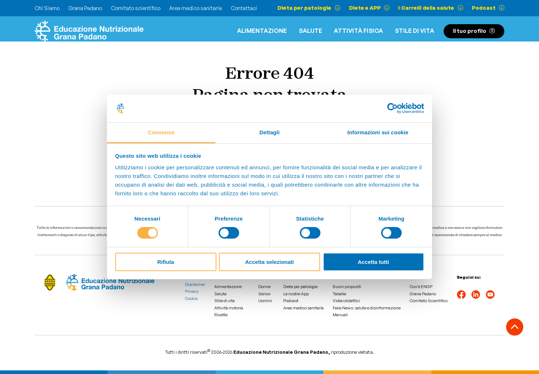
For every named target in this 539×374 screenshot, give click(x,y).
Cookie (191, 298)
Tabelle (339, 293)
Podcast (290, 300)
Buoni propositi (347, 286)
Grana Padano (85, 8)
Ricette (221, 314)
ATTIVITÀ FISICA (358, 30)
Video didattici (346, 300)
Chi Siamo (47, 8)
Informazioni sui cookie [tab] (378, 132)
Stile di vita (414, 30)
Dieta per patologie (300, 286)
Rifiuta (165, 262)
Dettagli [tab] (269, 132)
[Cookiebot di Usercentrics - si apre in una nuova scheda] (392, 108)
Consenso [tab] (161, 132)
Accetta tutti (373, 262)
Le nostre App (296, 293)
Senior (264, 293)
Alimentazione (262, 30)
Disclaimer (195, 284)
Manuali (340, 314)
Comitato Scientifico (429, 300)
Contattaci (244, 8)
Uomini (265, 300)
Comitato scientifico (135, 8)
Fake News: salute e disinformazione (367, 307)
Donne (264, 286)
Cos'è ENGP (421, 286)
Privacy (192, 291)
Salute (310, 30)
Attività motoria (228, 307)
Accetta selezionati (269, 262)
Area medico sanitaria (195, 8)
